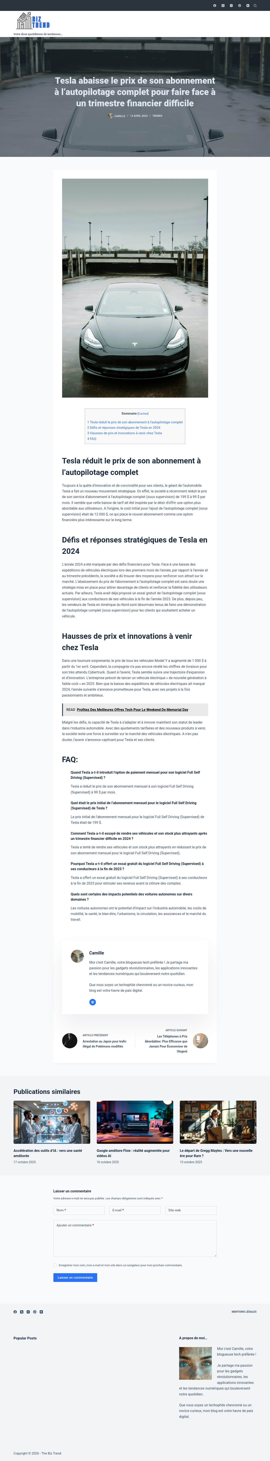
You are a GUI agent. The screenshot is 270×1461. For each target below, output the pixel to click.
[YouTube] (247, 5)
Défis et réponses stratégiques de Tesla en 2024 (123, 428)
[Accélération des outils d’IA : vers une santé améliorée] (52, 1122)
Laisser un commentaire (75, 1278)
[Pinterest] (239, 5)
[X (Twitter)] (223, 5)
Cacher (143, 413)
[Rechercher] (255, 5)
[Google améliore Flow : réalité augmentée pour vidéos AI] (135, 1122)
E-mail (118, 1210)
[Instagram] (231, 5)
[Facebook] (214, 5)
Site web (174, 1210)
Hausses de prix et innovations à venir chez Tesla (124, 433)
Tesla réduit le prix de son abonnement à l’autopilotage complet (135, 422)
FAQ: (92, 439)
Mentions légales (244, 1311)
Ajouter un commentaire (75, 1225)
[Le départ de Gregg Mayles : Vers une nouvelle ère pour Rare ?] (218, 1122)
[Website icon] (92, 1002)
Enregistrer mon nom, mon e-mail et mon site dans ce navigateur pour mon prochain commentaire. (120, 1265)
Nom (61, 1210)
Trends (157, 115)
